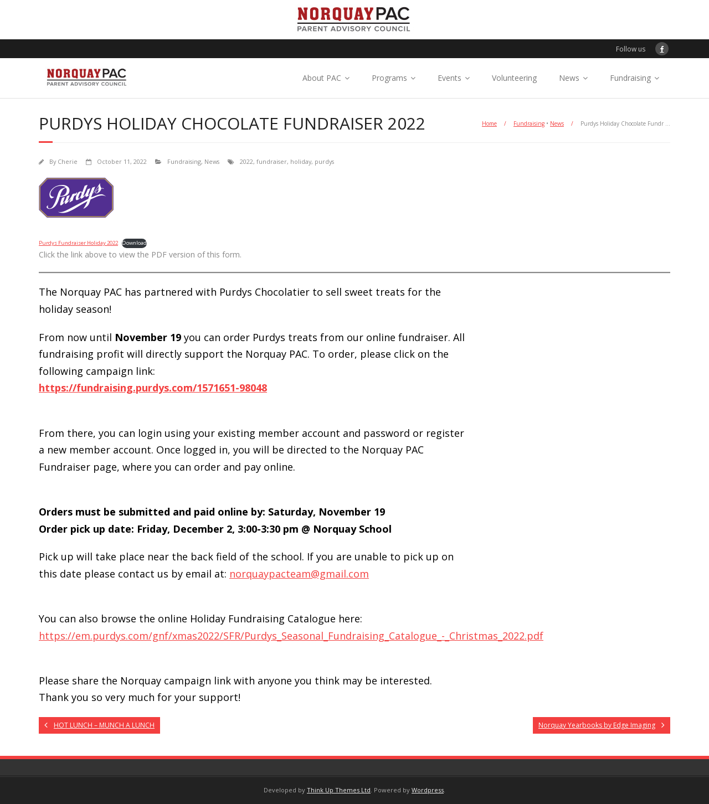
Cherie (68, 161)
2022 (246, 161)
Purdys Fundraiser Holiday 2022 (78, 242)
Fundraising (630, 78)
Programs (389, 78)
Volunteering (514, 78)
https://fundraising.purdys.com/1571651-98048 (153, 387)
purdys (324, 161)
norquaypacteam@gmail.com (299, 573)
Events (449, 78)
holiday (300, 161)
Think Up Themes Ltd (339, 790)
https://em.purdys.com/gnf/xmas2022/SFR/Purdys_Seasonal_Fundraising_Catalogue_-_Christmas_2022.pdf (291, 635)
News (569, 78)
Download (134, 242)
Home (489, 123)
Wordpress (428, 790)
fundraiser (271, 161)
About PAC (321, 78)
